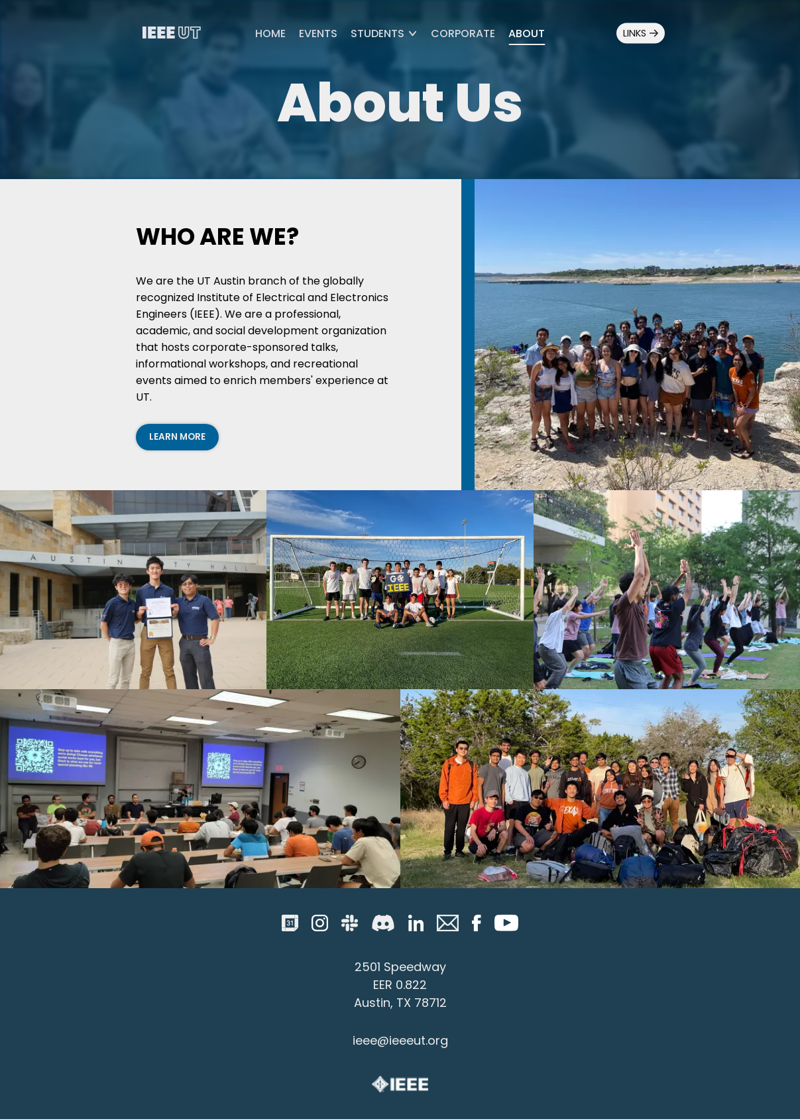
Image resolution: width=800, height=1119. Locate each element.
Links (640, 33)
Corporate (463, 33)
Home (270, 33)
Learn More (177, 436)
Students (384, 33)
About (526, 33)
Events (318, 33)
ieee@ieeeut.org (400, 1040)
